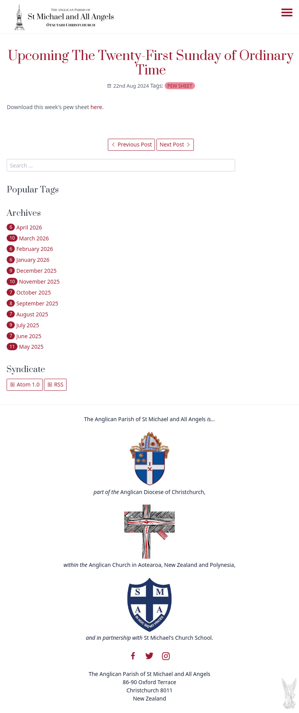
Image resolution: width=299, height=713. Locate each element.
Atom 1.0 (24, 384)
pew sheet (179, 86)
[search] (121, 165)
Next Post (175, 144)
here (96, 107)
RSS (55, 384)
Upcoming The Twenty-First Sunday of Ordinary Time (151, 63)
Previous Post (131, 144)
